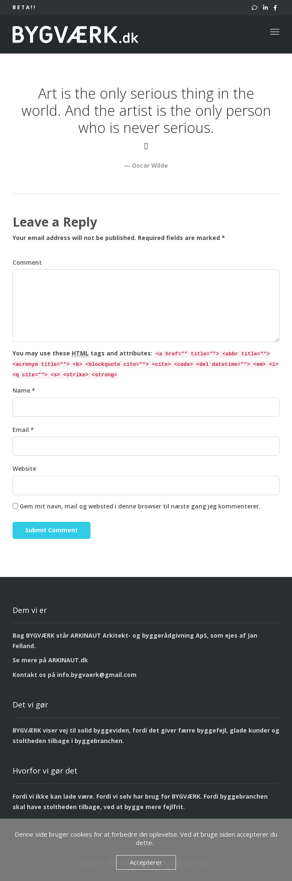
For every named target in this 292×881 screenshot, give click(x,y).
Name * (24, 390)
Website (24, 468)
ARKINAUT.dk (68, 660)
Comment (27, 262)
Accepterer (146, 862)
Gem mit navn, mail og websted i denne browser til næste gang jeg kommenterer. (140, 506)
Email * (23, 430)
